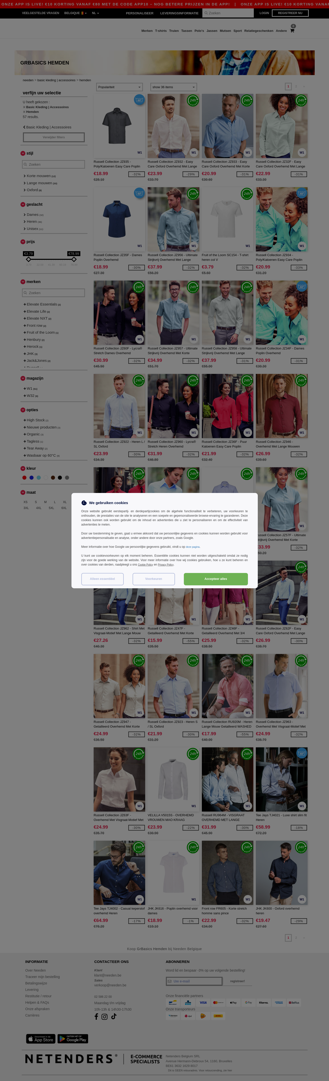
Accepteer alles (216, 579)
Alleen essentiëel (102, 579)
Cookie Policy (147, 564)
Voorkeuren (153, 579)
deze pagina (194, 547)
